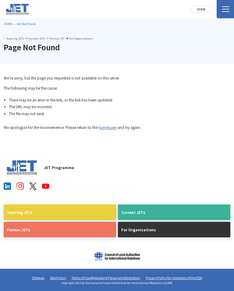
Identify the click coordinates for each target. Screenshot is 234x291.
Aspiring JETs (20, 212)
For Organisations (138, 229)
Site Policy (58, 277)
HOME (8, 24)
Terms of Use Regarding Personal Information (105, 277)
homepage (107, 127)
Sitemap (38, 277)
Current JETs (133, 212)
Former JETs (18, 229)
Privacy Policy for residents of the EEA (174, 277)
